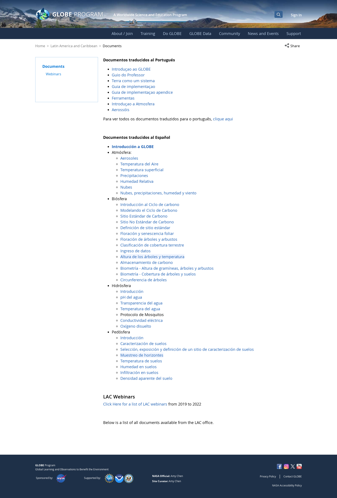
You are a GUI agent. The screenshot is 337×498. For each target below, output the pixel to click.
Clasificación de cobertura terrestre (152, 245)
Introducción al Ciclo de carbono (149, 204)
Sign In (296, 15)
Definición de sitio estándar (145, 227)
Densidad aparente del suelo (146, 378)
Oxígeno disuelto (136, 326)
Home (40, 46)
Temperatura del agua (140, 308)
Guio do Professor (129, 74)
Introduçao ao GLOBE (132, 69)
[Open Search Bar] (278, 14)
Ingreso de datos (135, 250)
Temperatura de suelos (141, 360)
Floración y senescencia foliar (147, 233)
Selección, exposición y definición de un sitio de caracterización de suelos (187, 349)
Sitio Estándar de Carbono (143, 216)
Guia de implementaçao (133, 86)
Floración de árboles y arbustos (149, 239)
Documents (53, 66)
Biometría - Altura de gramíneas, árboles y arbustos (167, 268)
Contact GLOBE (292, 476)
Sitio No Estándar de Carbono (147, 221)
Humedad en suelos (138, 366)
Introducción (132, 291)
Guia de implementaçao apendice (142, 92)
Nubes (126, 187)
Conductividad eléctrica (141, 320)
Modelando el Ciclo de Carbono (148, 210)
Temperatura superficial (142, 169)
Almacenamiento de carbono (147, 262)
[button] (293, 45)
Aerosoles (129, 158)
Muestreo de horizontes (141, 355)
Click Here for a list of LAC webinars (135, 404)
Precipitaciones (134, 175)
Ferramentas (124, 98)
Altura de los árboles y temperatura (152, 256)
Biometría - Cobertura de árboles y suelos (158, 274)
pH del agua (131, 297)
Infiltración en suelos (139, 372)
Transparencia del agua (141, 303)
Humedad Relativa (136, 181)
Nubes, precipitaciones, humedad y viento (159, 192)
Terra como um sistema (134, 80)
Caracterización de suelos (143, 343)
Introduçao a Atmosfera (134, 103)
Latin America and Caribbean (74, 46)
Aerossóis (121, 109)
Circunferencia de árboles (144, 279)
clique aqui (223, 118)
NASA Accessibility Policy (287, 485)
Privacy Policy (268, 476)
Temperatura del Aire (139, 164)
